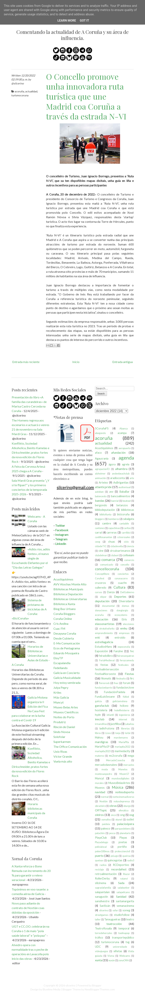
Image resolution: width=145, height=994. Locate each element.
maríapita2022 (122, 746)
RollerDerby (102, 878)
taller (97, 919)
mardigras (101, 742)
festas (104, 664)
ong (122, 814)
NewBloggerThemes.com (100, 989)
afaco (98, 452)
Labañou (129, 723)
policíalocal (101, 846)
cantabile (124, 523)
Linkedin (60, 543)
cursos (98, 592)
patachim (100, 833)
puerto (99, 855)
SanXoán (105, 905)
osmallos (106, 819)
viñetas (117, 951)
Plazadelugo (101, 842)
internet (123, 719)
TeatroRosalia (103, 928)
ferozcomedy (127, 660)
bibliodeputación (105, 509)
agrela (125, 464)
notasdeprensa (122, 801)
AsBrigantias (121, 482)
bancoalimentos (120, 496)
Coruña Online (62, 618)
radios (103, 864)
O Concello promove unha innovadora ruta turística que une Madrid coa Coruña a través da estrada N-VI (86, 96)
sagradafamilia (103, 887)
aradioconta (117, 478)
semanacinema (125, 905)
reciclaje (99, 869)
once (113, 814)
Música (117, 787)
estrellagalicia (104, 642)
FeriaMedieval (107, 660)
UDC (98, 946)
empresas (124, 633)
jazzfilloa (116, 723)
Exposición (101, 651)
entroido (120, 637)
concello (124, 564)
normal (105, 796)
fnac (116, 683)
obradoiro (100, 805)
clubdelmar (101, 555)
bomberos (113, 518)
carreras (111, 532)
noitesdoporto (124, 792)
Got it (84, 20)
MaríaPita (124, 742)
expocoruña (124, 646)
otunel (118, 819)
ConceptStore (102, 573)
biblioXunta (105, 514)
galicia (98, 701)
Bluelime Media (51, 989)
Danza (111, 592)
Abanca (124, 428)
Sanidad (121, 896)
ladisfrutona (106, 728)
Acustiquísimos (63, 579)
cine (101, 550)
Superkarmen (62, 741)
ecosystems (121, 614)
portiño (122, 846)
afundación (118, 452)
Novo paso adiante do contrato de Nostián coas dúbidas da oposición (28, 907)
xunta (98, 960)
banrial (115, 500)
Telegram (61, 539)
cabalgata (128, 518)
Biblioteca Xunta (64, 604)
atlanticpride (103, 487)
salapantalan (102, 892)
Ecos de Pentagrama (66, 648)
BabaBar (125, 491)
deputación (102, 601)
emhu (123, 628)
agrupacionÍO (102, 469)
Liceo (108, 733)
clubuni (115, 555)
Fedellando (60, 668)
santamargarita (125, 901)
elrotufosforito (106, 628)
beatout (127, 500)
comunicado (106, 564)
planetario (125, 833)
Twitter (60, 525)
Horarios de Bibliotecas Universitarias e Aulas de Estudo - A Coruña (31, 655)
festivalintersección (107, 669)
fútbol (126, 696)
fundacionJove (125, 687)
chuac (111, 541)
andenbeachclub (121, 473)
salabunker (124, 887)
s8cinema (100, 883)
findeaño (121, 678)
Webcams (124, 955)
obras (113, 805)
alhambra (121, 469)
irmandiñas (101, 723)
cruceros (100, 582)
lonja (117, 733)
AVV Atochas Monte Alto (69, 584)
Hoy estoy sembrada (66, 682)
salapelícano (123, 892)
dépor (103, 596)
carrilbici (126, 532)
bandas (99, 500)
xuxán (112, 960)
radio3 (130, 860)
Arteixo (103, 482)
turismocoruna (20, 95)
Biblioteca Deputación (68, 594)
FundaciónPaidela (114, 692)
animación (100, 478)
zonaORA (123, 960)
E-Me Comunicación (66, 643)
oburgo (127, 805)
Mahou (99, 737)
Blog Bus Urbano (64, 609)
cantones (100, 528)
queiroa (126, 855)
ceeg (97, 541)
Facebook (61, 530)
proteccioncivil (122, 851)
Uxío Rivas (60, 751)
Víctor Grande (62, 756)
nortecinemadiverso (123, 796)
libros (98, 733)
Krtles (57, 692)
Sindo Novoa (61, 732)
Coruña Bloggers (64, 613)
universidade (120, 946)
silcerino (103, 910)
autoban (99, 491)
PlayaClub (101, 837)
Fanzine (118, 651)
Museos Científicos (66, 712)
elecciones (128, 624)
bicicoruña (123, 514)
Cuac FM (59, 628)
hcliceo (124, 705)
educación (101, 619)
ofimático (123, 810)
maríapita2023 (102, 751)
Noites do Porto (63, 717)
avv (111, 491)
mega (131, 755)
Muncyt (58, 702)
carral (98, 532)
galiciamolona (120, 701)
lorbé (127, 733)
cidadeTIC (100, 546)
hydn (98, 714)
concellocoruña (107, 569)
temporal (123, 928)
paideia (106, 824)
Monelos (122, 769)
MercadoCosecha (115, 760)
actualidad (31, 91)
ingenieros (124, 714)
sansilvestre (102, 901)
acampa (122, 433)
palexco (105, 828)
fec (132, 651)
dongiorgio (122, 610)
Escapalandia (61, 663)
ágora (112, 464)
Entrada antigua (122, 362)
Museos (100, 787)
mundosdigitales (120, 778)
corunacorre (121, 578)
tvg (128, 942)
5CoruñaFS (102, 428)
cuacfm (122, 582)
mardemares (121, 737)
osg (131, 814)
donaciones (101, 610)
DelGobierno (127, 592)
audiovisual (124, 487)
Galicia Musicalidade (67, 677)
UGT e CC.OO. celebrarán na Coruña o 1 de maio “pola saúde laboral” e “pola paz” (30, 931)
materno (99, 755)
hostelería (101, 710)
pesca (112, 833)
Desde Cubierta (63, 638)
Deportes (120, 596)
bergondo (101, 505)
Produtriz (59, 722)
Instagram (61, 534)
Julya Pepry (60, 687)
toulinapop (124, 933)
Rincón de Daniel (64, 727)
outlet (130, 819)
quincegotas (114, 860)
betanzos (122, 505)
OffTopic (101, 810)
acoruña (19, 91)
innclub (99, 719)
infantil (110, 714)
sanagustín (101, 896)
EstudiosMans (103, 646)
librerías (125, 728)
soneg (126, 910)
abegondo (100, 433)
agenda (126, 457)
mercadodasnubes (106, 764)
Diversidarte (126, 601)
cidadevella (116, 546)
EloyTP (58, 658)
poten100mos (102, 851)
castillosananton (103, 537)
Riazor (126, 874)
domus (125, 605)
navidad (100, 792)
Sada (121, 883)
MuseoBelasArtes (119, 782)
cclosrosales (123, 537)
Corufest (99, 578)
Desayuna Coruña (64, 633)
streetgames (101, 914)
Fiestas (129, 673)
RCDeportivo (121, 864)
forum (126, 683)
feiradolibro (106, 655)
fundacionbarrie (103, 687)
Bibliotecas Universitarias (70, 599)
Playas (123, 837)
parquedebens (123, 828)
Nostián (103, 801)
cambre (106, 523)
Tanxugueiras (112, 919)
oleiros (99, 814)
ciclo (126, 541)
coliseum (128, 555)
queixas (99, 860)
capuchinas (114, 528)
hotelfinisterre (121, 710)
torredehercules (103, 933)
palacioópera (125, 824)
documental (108, 605)
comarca (108, 559)
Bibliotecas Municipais (68, 589)
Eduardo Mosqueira (66, 653)
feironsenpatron (125, 655)
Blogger (96, 985)
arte (132, 478)
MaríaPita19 (102, 746)
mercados (128, 764)
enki (97, 637)
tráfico (99, 937)
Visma (110, 955)
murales (99, 782)
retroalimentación (106, 874)
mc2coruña (115, 755)
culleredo (100, 587)
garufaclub (102, 705)
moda (105, 769)
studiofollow (122, 914)
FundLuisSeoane (105, 696)
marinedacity (122, 751)
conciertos (123, 573)
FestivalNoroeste (105, 673)
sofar (115, 910)
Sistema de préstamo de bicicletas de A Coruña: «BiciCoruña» (29, 609)
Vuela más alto (62, 761)
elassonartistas (104, 624)
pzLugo (114, 855)
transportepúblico (123, 937)
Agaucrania (101, 458)
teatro (130, 919)
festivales (123, 664)
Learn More (66, 20)
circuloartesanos (120, 550)
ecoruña (99, 614)
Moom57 (124, 773)
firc (132, 678)
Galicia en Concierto (66, 673)
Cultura (119, 587)
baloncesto (100, 496)
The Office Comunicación (70, 746)
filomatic (106, 678)
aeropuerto (124, 448)
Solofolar (59, 736)
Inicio (75, 362)
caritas (127, 528)
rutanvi (124, 878)
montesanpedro (103, 773)
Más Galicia (61, 697)
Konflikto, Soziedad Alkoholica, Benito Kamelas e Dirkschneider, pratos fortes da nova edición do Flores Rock (30, 452)
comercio (129, 560)
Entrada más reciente (25, 362)
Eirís (124, 619)
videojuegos (101, 951)
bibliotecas (127, 509)
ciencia (130, 546)
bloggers (99, 518)
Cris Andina (60, 623)
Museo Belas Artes (65, 707)
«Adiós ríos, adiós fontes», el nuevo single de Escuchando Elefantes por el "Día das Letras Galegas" (31, 558)
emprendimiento (104, 633)
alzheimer (100, 473)
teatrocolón (114, 923)
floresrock (104, 683)
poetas (123, 842)
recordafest (118, 869)
